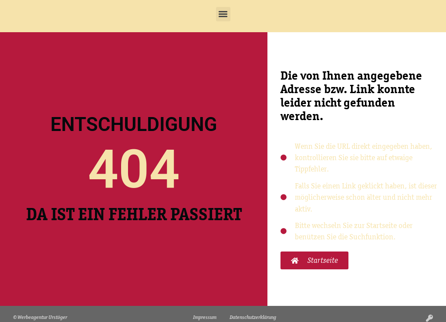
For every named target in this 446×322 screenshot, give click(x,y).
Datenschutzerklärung (253, 317)
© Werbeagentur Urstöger (40, 317)
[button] (223, 14)
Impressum (204, 317)
